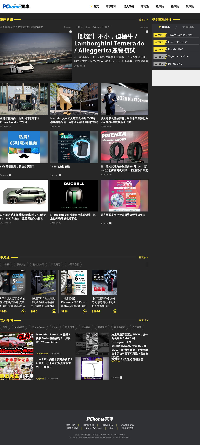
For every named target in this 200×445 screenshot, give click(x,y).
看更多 (142, 19)
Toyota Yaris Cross (179, 56)
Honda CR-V (175, 63)
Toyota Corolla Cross (180, 35)
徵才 (112, 428)
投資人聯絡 (72, 428)
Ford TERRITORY (177, 42)
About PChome (94, 428)
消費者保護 (107, 424)
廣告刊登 (70, 424)
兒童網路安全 (127, 424)
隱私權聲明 (88, 424)
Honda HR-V (175, 49)
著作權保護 (127, 428)
